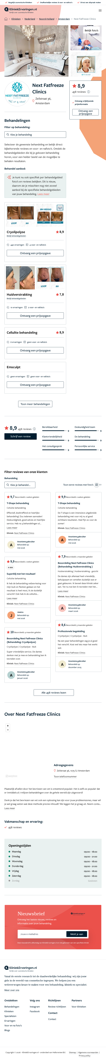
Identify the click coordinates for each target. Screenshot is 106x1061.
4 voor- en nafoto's (38, 244)
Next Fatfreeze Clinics (24, 533)
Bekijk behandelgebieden (16, 236)
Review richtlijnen (57, 1006)
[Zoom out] (8, 730)
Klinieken (16, 18)
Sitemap (72, 1052)
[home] (20, 10)
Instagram (35, 1006)
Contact (52, 1019)
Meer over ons (11, 990)
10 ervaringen (16, 307)
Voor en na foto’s (13, 1025)
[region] (53, 750)
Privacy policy (84, 1055)
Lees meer (44, 194)
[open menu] (100, 10)
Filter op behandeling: (17, 127)
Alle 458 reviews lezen (54, 692)
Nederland (30, 18)
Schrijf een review (20, 436)
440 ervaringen (17, 244)
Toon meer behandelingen (35, 404)
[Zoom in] (8, 726)
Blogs (7, 1030)
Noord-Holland (46, 18)
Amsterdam (64, 18)
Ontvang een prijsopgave (35, 253)
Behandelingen (11, 1006)
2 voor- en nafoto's (36, 307)
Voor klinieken (79, 1006)
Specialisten (10, 1016)
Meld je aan (76, 934)
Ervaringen (9, 1020)
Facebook (35, 1011)
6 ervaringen (16, 342)
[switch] (82, 485)
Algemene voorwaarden (88, 1052)
